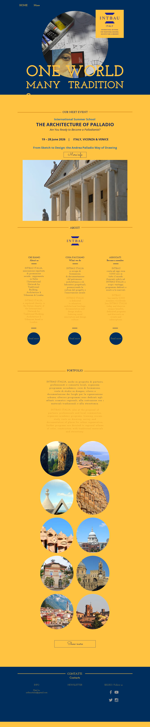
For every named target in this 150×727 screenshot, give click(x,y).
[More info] (75, 155)
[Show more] (75, 643)
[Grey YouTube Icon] (116, 692)
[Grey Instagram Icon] (116, 700)
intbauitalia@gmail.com (36, 692)
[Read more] (33, 338)
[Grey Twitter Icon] (110, 700)
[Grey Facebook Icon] (110, 692)
